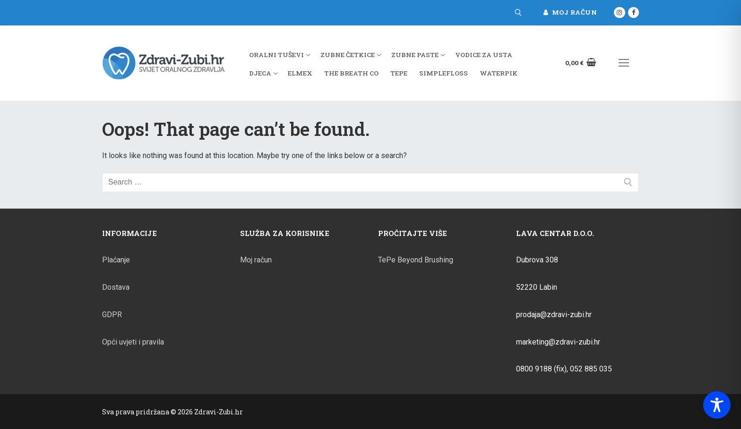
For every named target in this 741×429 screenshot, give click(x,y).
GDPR (112, 314)
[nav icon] (624, 63)
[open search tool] (518, 12)
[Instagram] (619, 12)
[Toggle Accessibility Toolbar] (717, 405)
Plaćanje (116, 259)
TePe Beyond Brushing (415, 259)
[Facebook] (633, 12)
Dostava (115, 287)
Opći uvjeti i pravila (133, 341)
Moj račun (570, 12)
